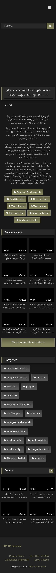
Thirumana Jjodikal (16, 458)
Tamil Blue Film (14, 440)
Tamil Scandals (15, 199)
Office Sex (35, 413)
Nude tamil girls (39, 199)
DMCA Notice (41, 559)
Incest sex (12, 386)
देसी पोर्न (7, 546)
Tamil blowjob (16, 206)
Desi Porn (41, 377)
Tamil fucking (38, 206)
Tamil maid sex (14, 213)
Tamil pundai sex (39, 213)
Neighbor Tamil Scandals (19, 404)
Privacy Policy (16, 556)
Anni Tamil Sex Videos (17, 368)
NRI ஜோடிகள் (13, 413)
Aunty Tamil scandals (17, 377)
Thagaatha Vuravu (40, 449)
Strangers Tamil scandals (27, 192)
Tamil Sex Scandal (37, 566)
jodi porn (30, 386)
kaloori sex (12, 395)
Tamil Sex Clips (14, 449)
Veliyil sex (39, 458)
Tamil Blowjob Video (16, 431)
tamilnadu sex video (27, 220)
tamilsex (16, 546)
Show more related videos (28, 342)
